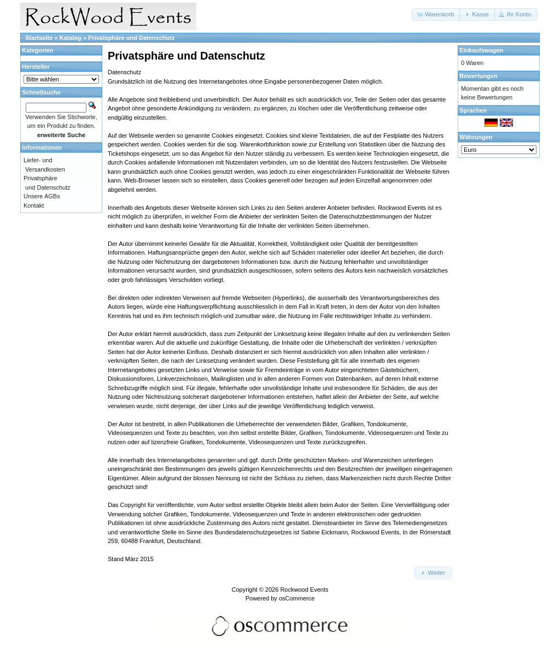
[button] (436, 14)
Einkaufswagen (481, 50)
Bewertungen (478, 76)
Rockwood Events (304, 589)
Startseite (38, 37)
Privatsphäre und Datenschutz (131, 37)
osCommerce (296, 598)
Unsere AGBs (42, 196)
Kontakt (34, 205)
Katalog (70, 37)
